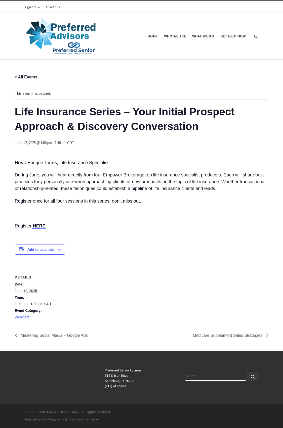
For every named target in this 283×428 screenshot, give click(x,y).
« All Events (26, 77)
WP (43, 419)
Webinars (22, 317)
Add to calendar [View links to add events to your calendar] (40, 250)
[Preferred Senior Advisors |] (61, 35)
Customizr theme (86, 419)
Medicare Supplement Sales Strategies (228, 335)
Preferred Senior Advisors (58, 412)
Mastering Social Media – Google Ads (54, 335)
